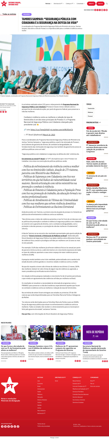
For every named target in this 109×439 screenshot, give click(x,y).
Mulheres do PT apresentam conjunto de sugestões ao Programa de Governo (67, 348)
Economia (40, 383)
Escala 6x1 (91, 158)
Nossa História (77, 381)
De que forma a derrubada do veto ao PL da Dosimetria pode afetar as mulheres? (96, 224)
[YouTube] (102, 10)
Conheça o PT (77, 377)
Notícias (40, 377)
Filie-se (100, 3)
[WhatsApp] (104, 10)
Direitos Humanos (42, 400)
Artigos (90, 173)
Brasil (38, 386)
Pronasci (90, 116)
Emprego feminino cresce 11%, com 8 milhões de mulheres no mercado (40, 348)
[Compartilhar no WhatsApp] (6, 112)
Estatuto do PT (77, 383)
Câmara (90, 128)
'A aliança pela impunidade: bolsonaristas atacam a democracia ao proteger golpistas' (97, 207)
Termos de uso (41, 424)
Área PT (91, 3)
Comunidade (94, 377)
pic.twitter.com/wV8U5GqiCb (61, 130)
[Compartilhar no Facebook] (1, 112)
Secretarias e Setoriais (79, 400)
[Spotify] (107, 10)
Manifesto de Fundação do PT (81, 389)
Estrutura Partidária (78, 391)
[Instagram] (98, 10)
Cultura (39, 402)
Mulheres (90, 112)
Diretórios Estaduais (78, 402)
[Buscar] (107, 3)
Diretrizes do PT (60, 377)
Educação (40, 397)
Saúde (39, 391)
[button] (49, 3)
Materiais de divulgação (10, 401)
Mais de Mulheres (6, 323)
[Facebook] (95, 10)
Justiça (39, 408)
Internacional (41, 389)
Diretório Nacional (78, 397)
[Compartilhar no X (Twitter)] (3, 112)
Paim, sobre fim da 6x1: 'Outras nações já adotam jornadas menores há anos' (97, 164)
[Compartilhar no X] (23, 361)
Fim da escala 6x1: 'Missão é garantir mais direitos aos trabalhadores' (96, 133)
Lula (38, 381)
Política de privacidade (43, 426)
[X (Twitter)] (100, 10)
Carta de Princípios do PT (79, 386)
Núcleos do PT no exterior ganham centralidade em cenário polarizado (96, 239)
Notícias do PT (93, 142)
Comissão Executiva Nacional (80, 394)
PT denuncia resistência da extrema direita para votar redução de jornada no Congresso (96, 148)
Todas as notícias (8, 14)
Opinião (39, 405)
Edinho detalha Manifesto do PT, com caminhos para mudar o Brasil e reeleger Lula (96, 191)
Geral (56, 381)
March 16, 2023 (49, 135)
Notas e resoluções (8, 399)
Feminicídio (91, 108)
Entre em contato (95, 386)
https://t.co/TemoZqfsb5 (40, 130)
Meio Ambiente (41, 410)
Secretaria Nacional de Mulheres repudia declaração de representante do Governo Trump (94, 349)
